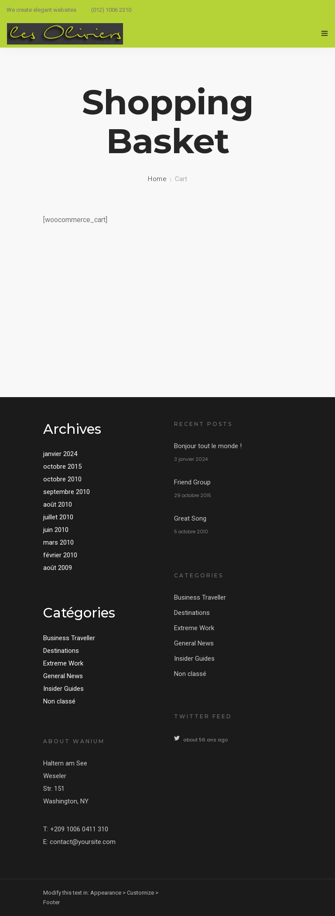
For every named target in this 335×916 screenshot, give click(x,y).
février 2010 (60, 555)
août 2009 (57, 568)
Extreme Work (63, 663)
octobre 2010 (62, 479)
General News (63, 676)
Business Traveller (69, 638)
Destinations (61, 651)
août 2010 (57, 504)
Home (157, 179)
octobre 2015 (62, 466)
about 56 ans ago (205, 739)
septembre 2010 (66, 492)
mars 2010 (58, 542)
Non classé (59, 701)
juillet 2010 (58, 517)
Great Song (190, 518)
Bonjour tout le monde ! (208, 446)
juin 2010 (55, 530)
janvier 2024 (60, 454)
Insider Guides (63, 689)
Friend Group (192, 482)
